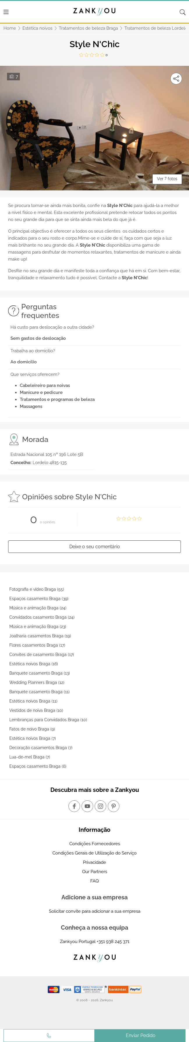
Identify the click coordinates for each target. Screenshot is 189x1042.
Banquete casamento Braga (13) (39, 673)
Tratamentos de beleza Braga (88, 28)
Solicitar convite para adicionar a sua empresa (94, 911)
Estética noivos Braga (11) (33, 701)
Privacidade (94, 862)
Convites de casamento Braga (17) (41, 654)
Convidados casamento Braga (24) (42, 617)
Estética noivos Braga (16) (33, 663)
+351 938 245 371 (113, 941)
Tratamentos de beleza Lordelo (156, 28)
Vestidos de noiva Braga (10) (36, 710)
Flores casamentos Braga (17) (37, 645)
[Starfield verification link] (91, 989)
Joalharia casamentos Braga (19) (40, 636)
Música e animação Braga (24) (37, 608)
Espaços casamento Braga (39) (38, 598)
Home (9, 28)
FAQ (94, 881)
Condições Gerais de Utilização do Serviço (94, 853)
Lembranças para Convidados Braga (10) (48, 719)
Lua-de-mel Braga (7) (29, 757)
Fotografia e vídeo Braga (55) (36, 589)
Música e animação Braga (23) (37, 626)
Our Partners (94, 871)
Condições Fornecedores (94, 843)
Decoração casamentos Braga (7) (41, 747)
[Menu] (6, 12)
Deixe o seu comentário (94, 546)
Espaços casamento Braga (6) (37, 766)
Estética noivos (37, 28)
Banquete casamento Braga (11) (39, 691)
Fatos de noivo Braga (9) (32, 729)
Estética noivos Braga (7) (32, 738)
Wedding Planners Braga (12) (36, 682)
